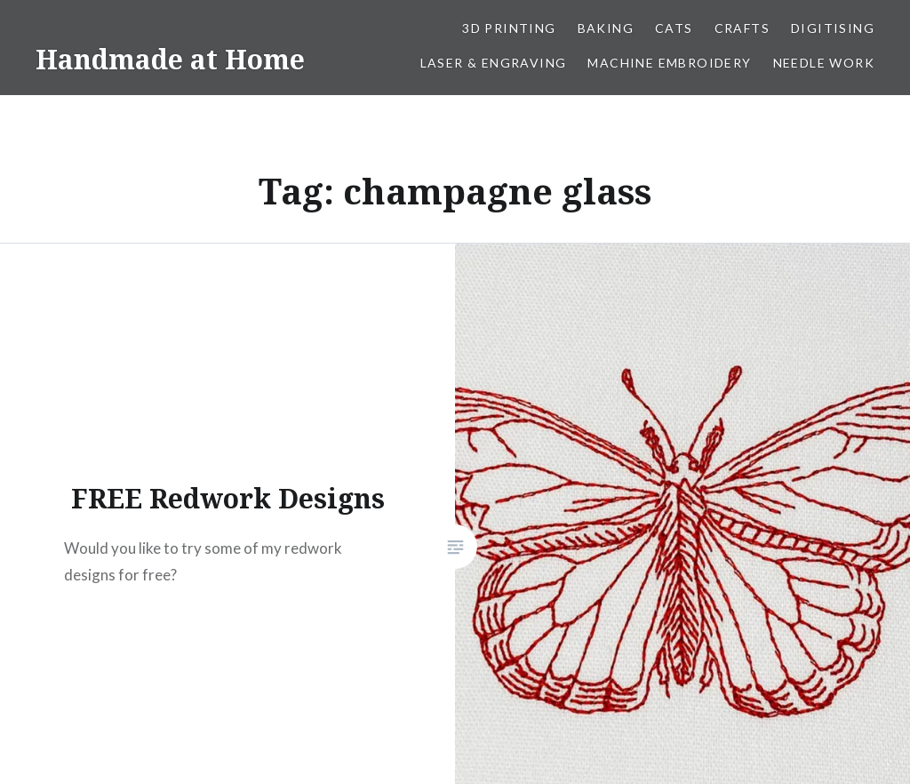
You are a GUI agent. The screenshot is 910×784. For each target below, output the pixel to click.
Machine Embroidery (669, 62)
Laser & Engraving (493, 62)
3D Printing (508, 28)
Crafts (742, 28)
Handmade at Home (170, 59)
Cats (674, 28)
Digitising (832, 28)
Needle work (823, 62)
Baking (606, 28)
